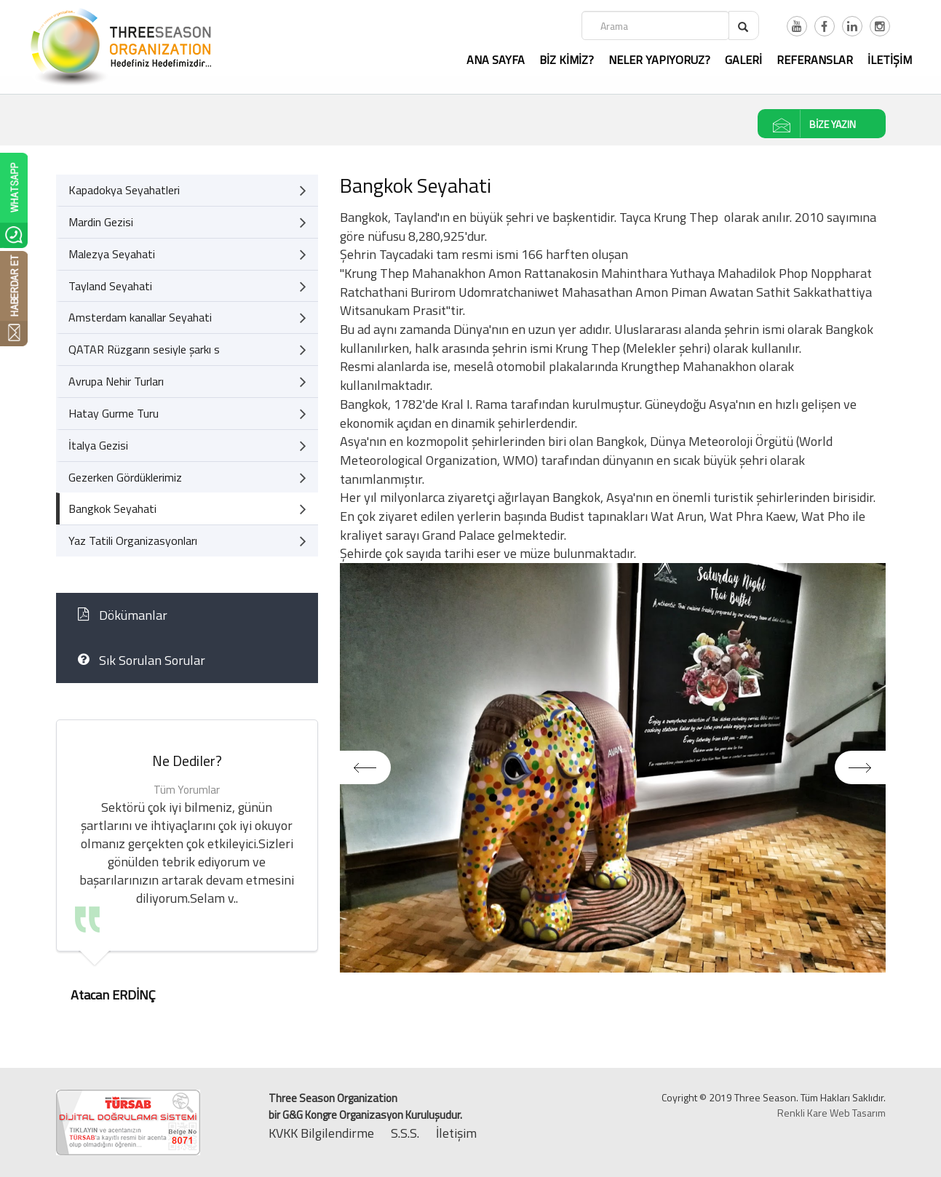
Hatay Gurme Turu (187, 413)
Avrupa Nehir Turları (187, 381)
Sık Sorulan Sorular (141, 660)
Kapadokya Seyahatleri (187, 190)
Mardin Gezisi (187, 222)
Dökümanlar (122, 615)
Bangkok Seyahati (187, 509)
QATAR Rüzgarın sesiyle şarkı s (187, 349)
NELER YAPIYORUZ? (659, 59)
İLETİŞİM (889, 59)
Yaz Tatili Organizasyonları (187, 541)
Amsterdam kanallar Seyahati (187, 317)
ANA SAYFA (495, 59)
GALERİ (743, 59)
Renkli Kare (802, 1112)
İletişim (456, 1133)
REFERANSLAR (815, 59)
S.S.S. (405, 1133)
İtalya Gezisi (187, 445)
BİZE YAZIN (807, 123)
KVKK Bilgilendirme (321, 1133)
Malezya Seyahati (187, 254)
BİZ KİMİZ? (566, 59)
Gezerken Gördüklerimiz (187, 477)
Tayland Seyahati (187, 286)
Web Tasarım (858, 1112)
